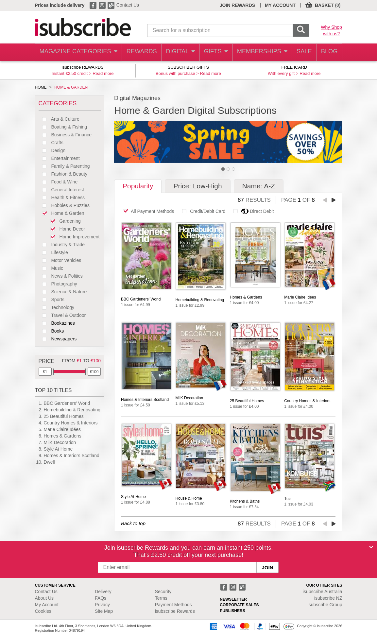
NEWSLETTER (233, 599)
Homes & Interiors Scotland (71, 455)
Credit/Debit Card (202, 211)
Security (163, 591)
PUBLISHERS (232, 611)
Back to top (133, 523)
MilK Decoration (60, 442)
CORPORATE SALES (239, 605)
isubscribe (322, 591)
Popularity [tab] (138, 186)
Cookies (43, 611)
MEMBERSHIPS (258, 52)
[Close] (371, 547)
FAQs (100, 598)
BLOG (328, 52)
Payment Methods (173, 604)
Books (51, 331)
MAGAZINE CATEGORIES (76, 52)
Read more (103, 73)
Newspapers (58, 338)
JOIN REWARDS (237, 5)
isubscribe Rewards (175, 611)
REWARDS (136, 52)
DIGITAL (176, 52)
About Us (44, 598)
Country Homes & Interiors (71, 422)
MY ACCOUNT (280, 5)
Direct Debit (252, 211)
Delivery (103, 591)
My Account (47, 604)
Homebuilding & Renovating (72, 409)
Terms (161, 598)
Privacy (102, 604)
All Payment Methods (146, 211)
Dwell (49, 462)
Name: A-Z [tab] (258, 186)
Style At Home (58, 449)
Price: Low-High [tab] (197, 186)
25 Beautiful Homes (64, 416)
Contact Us (127, 5)
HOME (41, 87)
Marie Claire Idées (62, 429)
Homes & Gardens (62, 435)
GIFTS (212, 52)
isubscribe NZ (328, 598)
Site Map (104, 611)
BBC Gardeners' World (67, 403)
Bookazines (57, 323)
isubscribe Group (325, 604)
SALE (301, 52)
